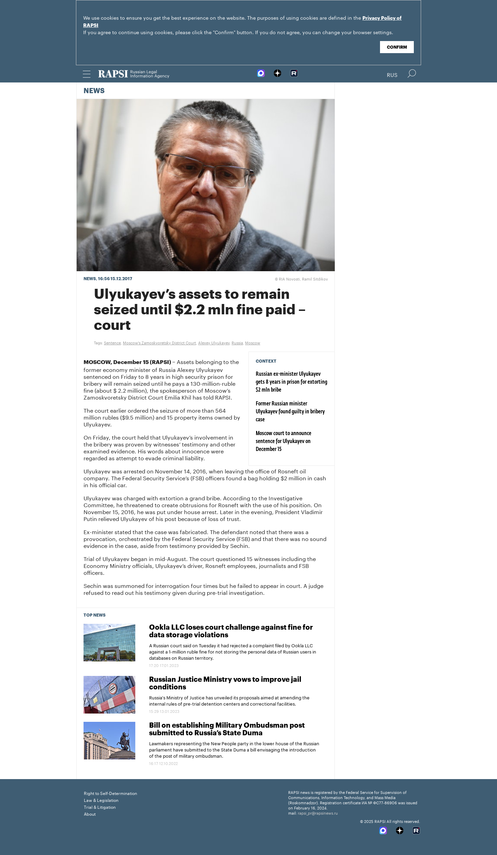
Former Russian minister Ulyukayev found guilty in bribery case (290, 412)
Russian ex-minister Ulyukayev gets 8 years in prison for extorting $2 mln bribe (291, 382)
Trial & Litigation (100, 806)
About (90, 813)
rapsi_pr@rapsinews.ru (318, 812)
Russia (237, 342)
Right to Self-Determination (110, 792)
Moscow (252, 342)
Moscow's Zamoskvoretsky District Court (159, 342)
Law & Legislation (101, 799)
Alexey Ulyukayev (214, 342)
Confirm (397, 47)
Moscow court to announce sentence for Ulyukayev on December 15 (283, 441)
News (94, 91)
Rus (392, 74)
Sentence (112, 342)
